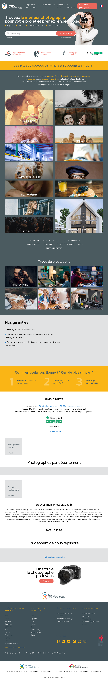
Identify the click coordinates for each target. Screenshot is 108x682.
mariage (50, 76)
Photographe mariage (65, 619)
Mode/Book (29, 213)
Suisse (33, 635)
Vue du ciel (61, 240)
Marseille (8, 621)
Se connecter (71, 6)
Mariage (29, 121)
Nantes (7, 632)
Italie (32, 627)
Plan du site (86, 619)
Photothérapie (54, 248)
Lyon (7, 619)
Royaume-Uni (36, 632)
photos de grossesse (81, 76)
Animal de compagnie (29, 177)
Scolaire (48, 244)
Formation (54, 307)
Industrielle (29, 159)
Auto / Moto (33, 244)
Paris (6, 616)
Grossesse (79, 105)
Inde (32, 621)
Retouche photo (54, 285)
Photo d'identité (65, 244)
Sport (48, 240)
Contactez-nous (61, 6)
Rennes (7, 638)
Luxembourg (35, 629)
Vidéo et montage (87, 285)
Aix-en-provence (11, 643)
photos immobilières (50, 79)
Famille (79, 141)
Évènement (29, 231)
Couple (79, 123)
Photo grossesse (63, 621)
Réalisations (46, 5)
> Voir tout (11, 453)
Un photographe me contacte (32, 6)
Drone (21, 307)
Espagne (34, 619)
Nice (6, 629)
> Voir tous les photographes (54, 557)
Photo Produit (79, 159)
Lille (6, 640)
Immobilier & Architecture (78, 229)
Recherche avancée (66, 38)
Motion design (87, 307)
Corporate (36, 240)
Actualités (86, 616)
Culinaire (79, 195)
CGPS (84, 624)
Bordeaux (8, 627)
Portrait (79, 177)
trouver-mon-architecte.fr (42, 671)
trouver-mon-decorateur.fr (92, 671)
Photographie (20, 285)
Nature (74, 240)
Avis (53, 5)
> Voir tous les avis (54, 431)
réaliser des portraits (63, 76)
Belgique (34, 616)
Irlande (33, 624)
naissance (31, 79)
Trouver (46, 581)
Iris (79, 244)
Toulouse (8, 624)
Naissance (29, 141)
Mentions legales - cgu (90, 621)
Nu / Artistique (29, 195)
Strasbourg (9, 635)
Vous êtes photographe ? (85, 6)
